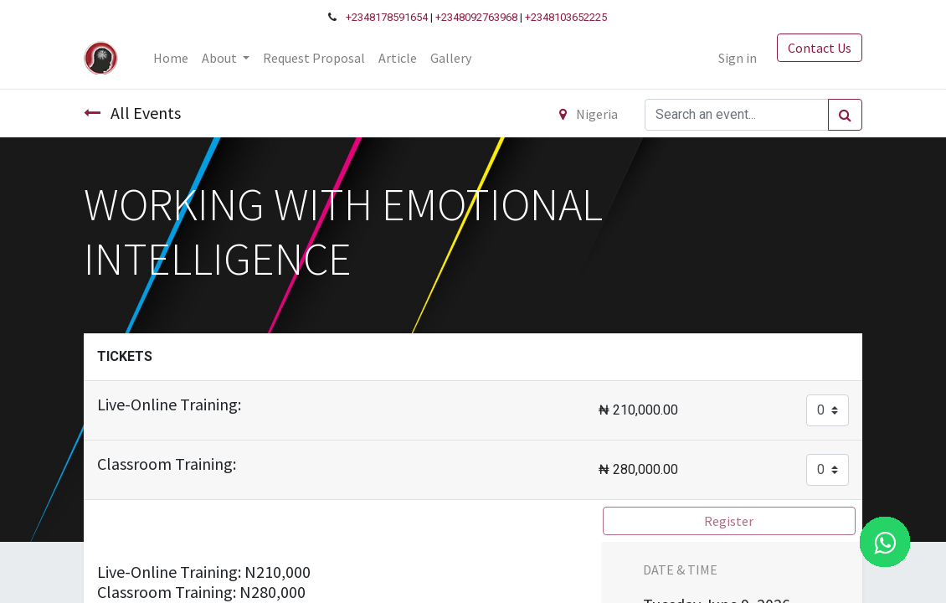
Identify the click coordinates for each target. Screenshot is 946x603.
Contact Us (819, 47)
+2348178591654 (387, 17)
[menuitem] (171, 58)
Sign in (737, 57)
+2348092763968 (476, 17)
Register (728, 521)
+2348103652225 (566, 17)
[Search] (845, 115)
